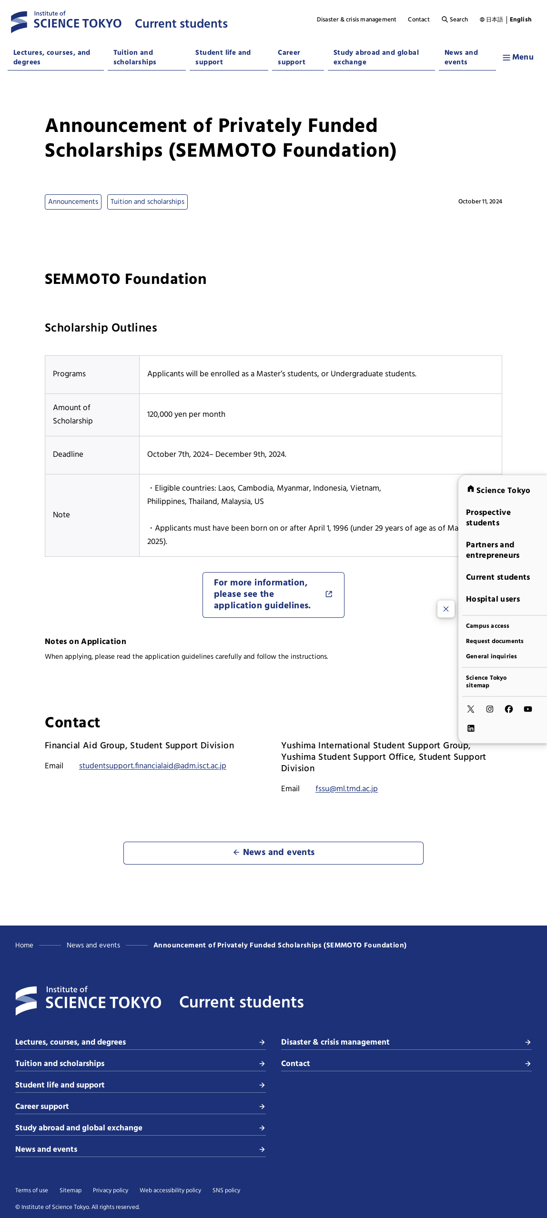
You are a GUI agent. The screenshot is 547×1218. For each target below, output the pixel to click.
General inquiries (491, 656)
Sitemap (70, 1191)
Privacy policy (110, 1191)
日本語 (495, 20)
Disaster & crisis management (357, 20)
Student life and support (223, 57)
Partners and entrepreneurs (493, 550)
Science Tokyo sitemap (486, 681)
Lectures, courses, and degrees (52, 57)
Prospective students (488, 517)
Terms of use (31, 1191)
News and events (461, 57)
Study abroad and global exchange (376, 57)
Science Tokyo (498, 490)
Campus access (488, 626)
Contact (418, 20)
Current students (498, 577)
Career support (291, 57)
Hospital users (493, 599)
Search (454, 20)
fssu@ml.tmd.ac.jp (346, 789)
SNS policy (226, 1191)
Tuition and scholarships (135, 57)
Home (24, 945)
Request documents (495, 641)
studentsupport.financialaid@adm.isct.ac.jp (152, 766)
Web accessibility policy (170, 1191)
